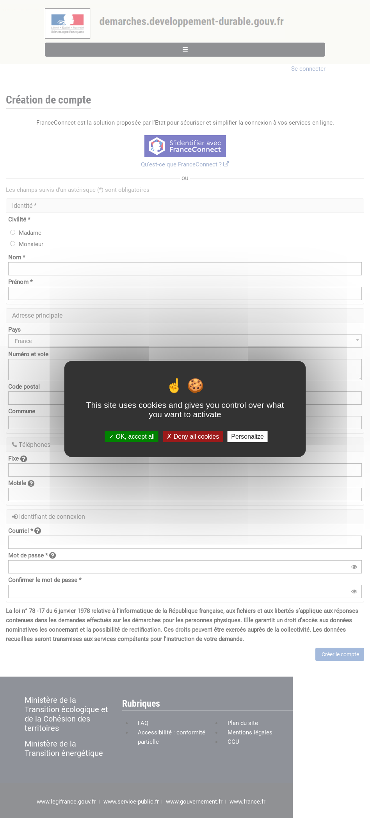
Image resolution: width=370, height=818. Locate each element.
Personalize (247, 436)
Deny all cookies (193, 436)
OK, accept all (132, 436)
